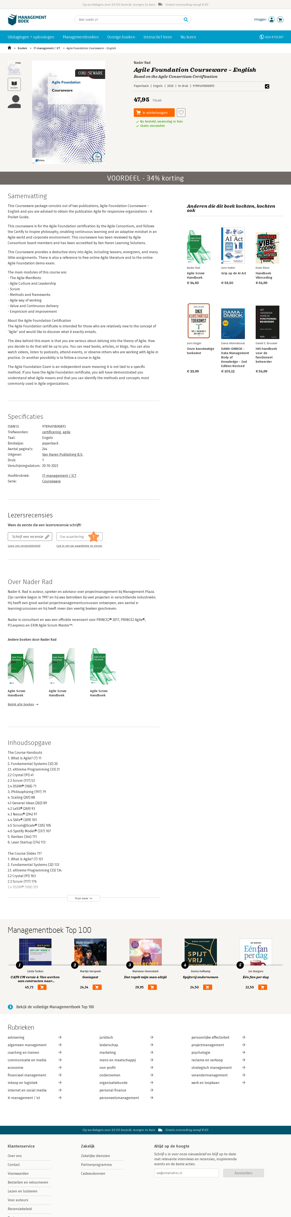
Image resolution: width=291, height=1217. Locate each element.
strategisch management (218, 1068)
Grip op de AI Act (233, 273)
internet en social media (35, 1090)
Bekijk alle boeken (21, 704)
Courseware (51, 481)
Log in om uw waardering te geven (79, 546)
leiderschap (126, 1045)
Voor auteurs (18, 1200)
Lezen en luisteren (22, 1191)
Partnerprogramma (96, 1165)
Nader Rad (142, 63)
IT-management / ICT (47, 48)
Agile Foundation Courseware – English (91, 48)
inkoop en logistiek (35, 1083)
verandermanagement (218, 1075)
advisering (35, 1037)
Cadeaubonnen (93, 1173)
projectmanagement (218, 1045)
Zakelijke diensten (95, 1156)
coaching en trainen (35, 1053)
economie (35, 1068)
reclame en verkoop (218, 1060)
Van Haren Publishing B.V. (62, 454)
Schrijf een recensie (27, 536)
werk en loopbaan (218, 1083)
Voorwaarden (18, 1173)
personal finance (126, 1090)
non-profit (126, 1068)
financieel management (35, 1075)
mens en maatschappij (126, 1060)
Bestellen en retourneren (28, 1182)
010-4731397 (274, 37)
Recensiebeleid (20, 1209)
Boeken (22, 48)
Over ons (15, 1156)
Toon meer (81, 898)
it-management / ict (35, 1098)
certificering (51, 432)
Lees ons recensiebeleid (24, 546)
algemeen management (35, 1045)
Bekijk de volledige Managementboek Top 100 (55, 1007)
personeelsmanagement (126, 1098)
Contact (14, 1165)
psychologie (218, 1053)
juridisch (126, 1037)
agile (66, 432)
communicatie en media (35, 1060)
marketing (126, 1053)
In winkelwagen (155, 112)
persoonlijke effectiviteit (218, 1037)
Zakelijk (88, 1146)
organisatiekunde (126, 1083)
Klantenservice (21, 1146)
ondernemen (126, 1075)
